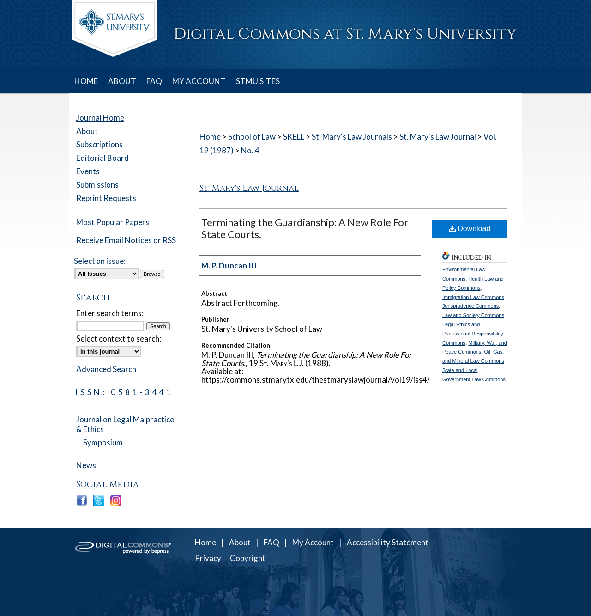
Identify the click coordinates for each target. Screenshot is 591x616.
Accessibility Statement (387, 542)
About (87, 131)
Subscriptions (99, 144)
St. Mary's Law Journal (437, 136)
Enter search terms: (110, 313)
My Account (313, 542)
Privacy (208, 558)
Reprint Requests (106, 198)
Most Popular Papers (112, 222)
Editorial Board (102, 158)
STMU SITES (258, 81)
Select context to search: (118, 338)
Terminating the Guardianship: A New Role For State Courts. (304, 228)
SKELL (293, 136)
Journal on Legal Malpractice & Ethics (125, 424)
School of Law (252, 136)
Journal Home (100, 117)
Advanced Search (106, 369)
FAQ (271, 542)
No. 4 (250, 150)
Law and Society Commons (473, 315)
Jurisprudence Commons (470, 306)
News (86, 465)
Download (470, 228)
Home (210, 136)
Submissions (97, 184)
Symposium (103, 442)
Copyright (247, 558)
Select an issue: (100, 261)
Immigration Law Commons (473, 297)
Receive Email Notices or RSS (126, 240)
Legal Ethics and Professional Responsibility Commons (472, 334)
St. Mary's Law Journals (352, 136)
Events (88, 171)
